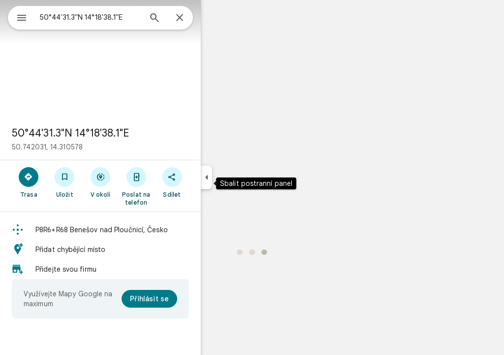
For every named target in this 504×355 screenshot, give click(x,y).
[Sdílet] (207, 182)
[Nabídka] (17, 17)
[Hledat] (190, 19)
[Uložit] (100, 182)
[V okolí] (136, 182)
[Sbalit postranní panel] (242, 177)
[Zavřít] (215, 18)
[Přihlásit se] (185, 299)
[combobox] (115, 17)
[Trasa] (64, 182)
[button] (135, 230)
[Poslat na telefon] (171, 186)
